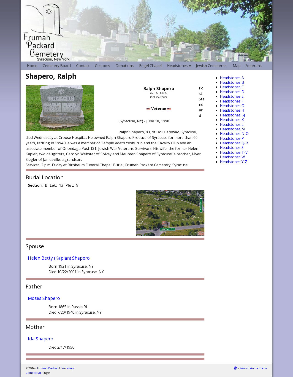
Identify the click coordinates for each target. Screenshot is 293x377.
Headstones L (232, 124)
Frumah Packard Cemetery (55, 368)
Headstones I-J (232, 115)
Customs (102, 65)
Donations (125, 65)
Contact (83, 65)
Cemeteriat (33, 373)
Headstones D (232, 91)
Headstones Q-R (234, 142)
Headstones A (232, 77)
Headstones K (232, 119)
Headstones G (232, 105)
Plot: (69, 185)
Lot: (53, 185)
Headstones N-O (234, 133)
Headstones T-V (234, 152)
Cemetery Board (57, 65)
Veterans (254, 65)
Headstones (180, 66)
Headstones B (232, 82)
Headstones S (232, 147)
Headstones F (231, 101)
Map (237, 65)
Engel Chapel (150, 65)
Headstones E (232, 96)
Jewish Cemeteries (211, 65)
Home (32, 65)
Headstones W (232, 156)
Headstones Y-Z (233, 161)
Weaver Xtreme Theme (253, 368)
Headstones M (232, 129)
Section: (35, 185)
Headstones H (232, 110)
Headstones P (232, 138)
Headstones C (232, 86)
